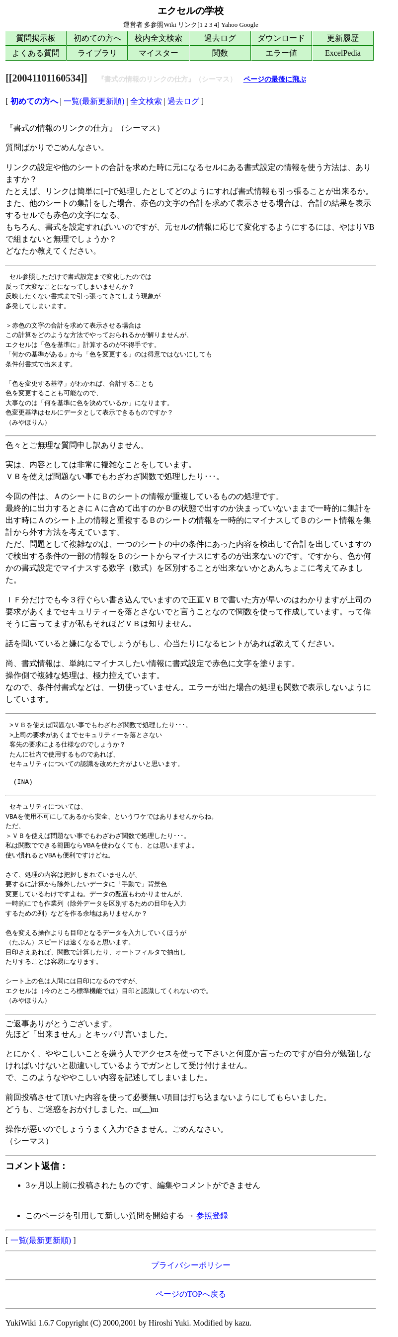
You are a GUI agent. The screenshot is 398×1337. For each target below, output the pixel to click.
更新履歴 (343, 38)
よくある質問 (36, 53)
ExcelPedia (343, 53)
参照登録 (212, 1215)
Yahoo (229, 24)
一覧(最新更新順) (94, 101)
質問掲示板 (36, 38)
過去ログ (220, 38)
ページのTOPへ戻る (191, 1294)
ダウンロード (281, 38)
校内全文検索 (158, 38)
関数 (220, 53)
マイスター (158, 53)
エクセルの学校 (191, 10)
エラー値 (281, 53)
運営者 (133, 24)
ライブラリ (97, 53)
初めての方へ (97, 38)
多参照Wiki (160, 24)
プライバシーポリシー (191, 1265)
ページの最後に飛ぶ (274, 79)
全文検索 (146, 101)
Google (248, 24)
